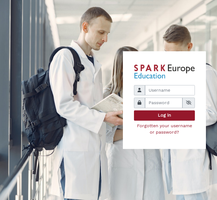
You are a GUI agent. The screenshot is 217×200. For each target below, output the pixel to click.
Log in (164, 115)
